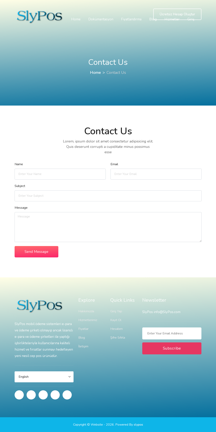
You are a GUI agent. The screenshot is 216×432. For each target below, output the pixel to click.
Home (76, 19)
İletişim (83, 346)
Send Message (36, 251)
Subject (20, 186)
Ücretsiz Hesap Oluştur (177, 14)
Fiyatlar (83, 329)
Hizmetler (172, 19)
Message (21, 208)
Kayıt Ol (115, 320)
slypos (138, 424)
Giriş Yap (116, 311)
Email (114, 164)
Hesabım (116, 329)
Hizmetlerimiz (87, 320)
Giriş (190, 19)
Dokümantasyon (100, 19)
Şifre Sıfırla (117, 337)
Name (19, 164)
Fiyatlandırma (131, 19)
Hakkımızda (86, 311)
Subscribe (172, 348)
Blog (153, 19)
